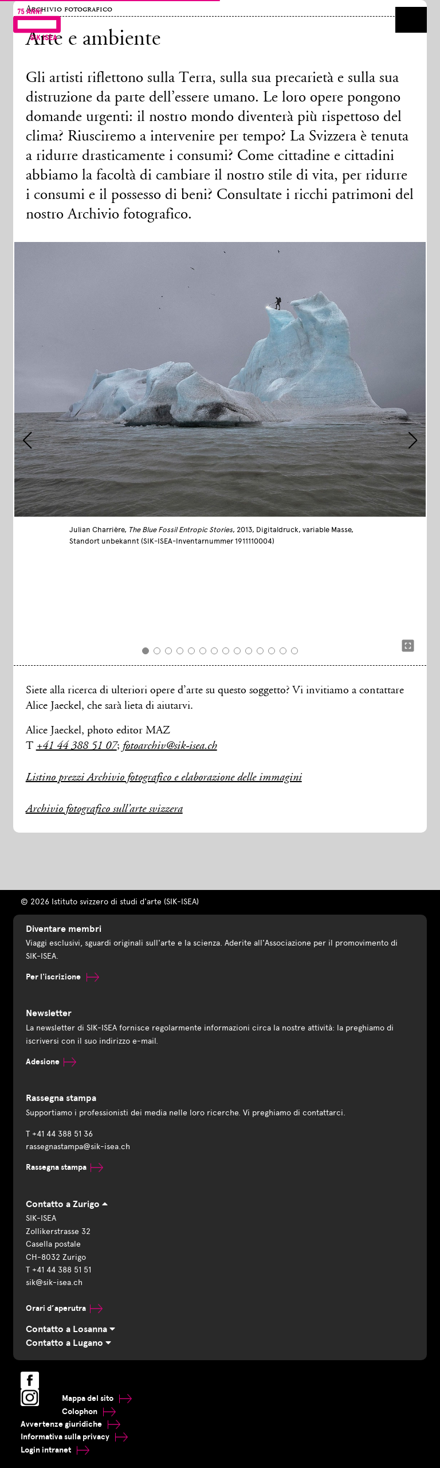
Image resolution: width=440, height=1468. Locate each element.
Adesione (51, 1062)
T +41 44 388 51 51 (58, 1270)
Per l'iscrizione (62, 977)
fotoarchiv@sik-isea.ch (170, 746)
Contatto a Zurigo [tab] (67, 1204)
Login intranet (55, 1450)
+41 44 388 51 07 (76, 746)
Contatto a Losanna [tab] (70, 1329)
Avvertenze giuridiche (70, 1424)
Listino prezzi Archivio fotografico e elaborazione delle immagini (164, 778)
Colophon (89, 1411)
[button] (27, 440)
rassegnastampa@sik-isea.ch (78, 1146)
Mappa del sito (97, 1398)
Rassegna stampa (64, 1167)
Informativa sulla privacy (74, 1437)
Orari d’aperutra (64, 1308)
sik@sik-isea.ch (54, 1282)
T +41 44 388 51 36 (59, 1134)
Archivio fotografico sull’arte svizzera (104, 809)
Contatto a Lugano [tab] (68, 1343)
